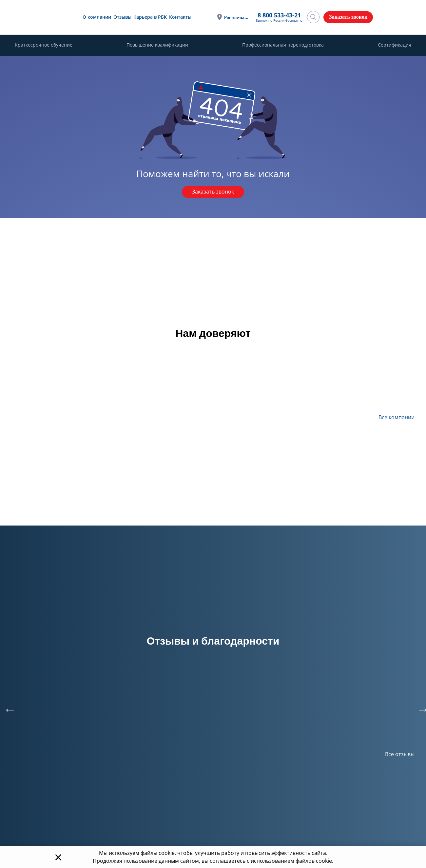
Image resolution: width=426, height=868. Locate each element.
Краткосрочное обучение (43, 45)
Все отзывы (400, 754)
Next (419, 706)
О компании (96, 17)
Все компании (396, 417)
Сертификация (394, 45)
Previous (6, 706)
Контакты (179, 17)
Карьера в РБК (149, 17)
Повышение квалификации (157, 45)
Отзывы (122, 17)
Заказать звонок (213, 192)
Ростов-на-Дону (236, 17)
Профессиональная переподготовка (283, 45)
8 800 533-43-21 (279, 15)
